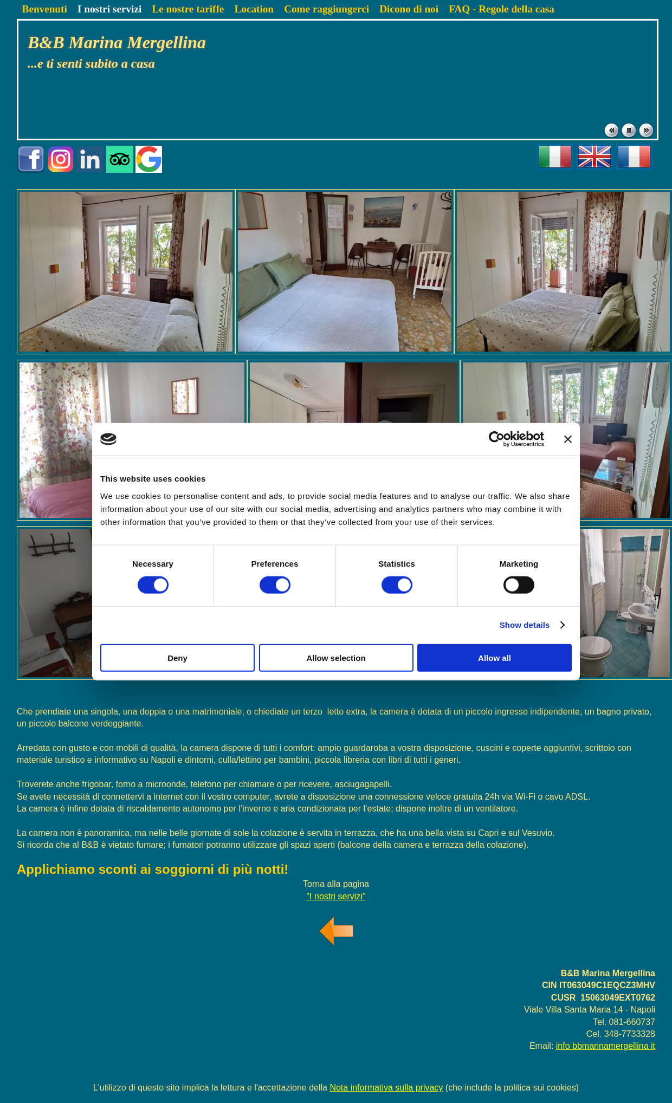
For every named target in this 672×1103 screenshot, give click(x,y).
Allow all (494, 657)
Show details (525, 625)
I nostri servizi (109, 9)
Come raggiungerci (326, 9)
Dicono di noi (408, 9)
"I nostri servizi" (335, 896)
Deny (177, 657)
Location (254, 9)
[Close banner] (568, 439)
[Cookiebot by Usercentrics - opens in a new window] (496, 439)
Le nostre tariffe (188, 9)
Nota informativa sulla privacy (386, 1087)
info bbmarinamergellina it (605, 1045)
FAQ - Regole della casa (501, 9)
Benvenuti (44, 9)
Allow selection (335, 657)
